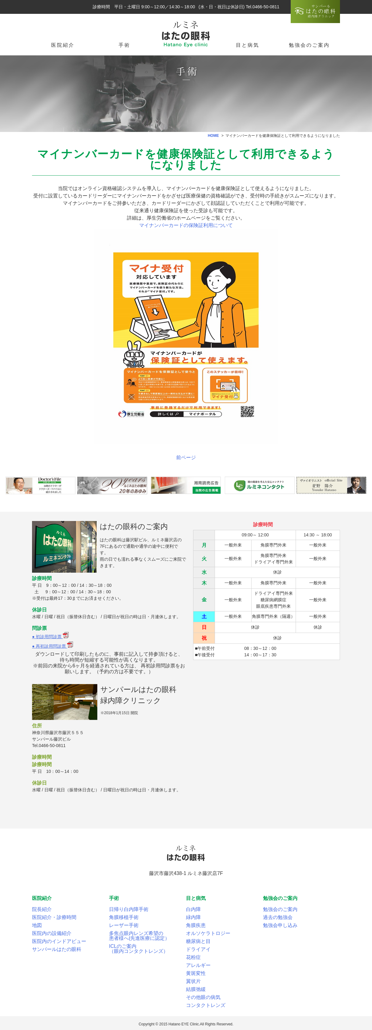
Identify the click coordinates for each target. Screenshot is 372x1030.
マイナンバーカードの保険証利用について (186, 225)
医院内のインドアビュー (59, 941)
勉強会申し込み (280, 925)
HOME (213, 135)
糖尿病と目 (198, 941)
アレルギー (198, 965)
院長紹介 (42, 909)
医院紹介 (63, 45)
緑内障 (193, 917)
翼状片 (193, 981)
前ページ (186, 457)
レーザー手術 (124, 925)
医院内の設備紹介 (51, 933)
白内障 (193, 909)
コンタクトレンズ (205, 1005)
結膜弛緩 (196, 989)
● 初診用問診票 (50, 636)
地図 (37, 925)
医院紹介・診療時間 (54, 917)
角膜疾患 (196, 925)
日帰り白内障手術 (128, 909)
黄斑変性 (196, 973)
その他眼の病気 (203, 997)
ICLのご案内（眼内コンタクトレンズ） (138, 949)
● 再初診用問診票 (52, 646)
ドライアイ (198, 949)
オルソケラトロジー (208, 933)
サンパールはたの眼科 (56, 949)
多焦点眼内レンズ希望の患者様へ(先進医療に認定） (139, 936)
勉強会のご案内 (280, 909)
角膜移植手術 (124, 917)
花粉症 (193, 957)
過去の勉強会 (278, 917)
